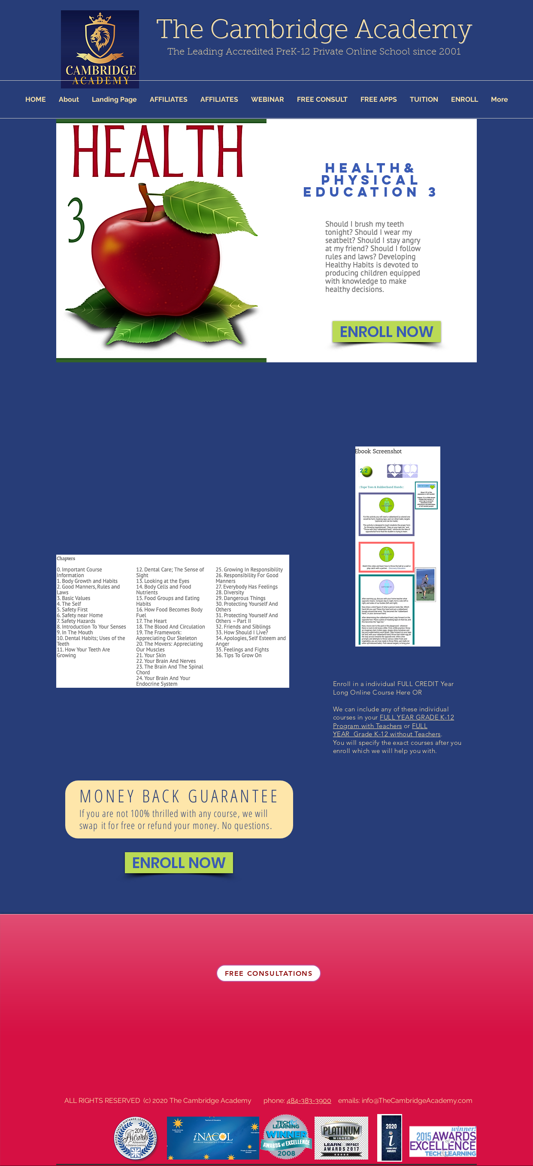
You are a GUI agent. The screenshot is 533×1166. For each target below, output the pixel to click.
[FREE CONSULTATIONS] (268, 973)
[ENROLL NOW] (387, 331)
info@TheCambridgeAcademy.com (417, 1100)
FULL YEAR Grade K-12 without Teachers (387, 730)
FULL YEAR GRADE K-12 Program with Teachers (393, 721)
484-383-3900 (309, 1100)
